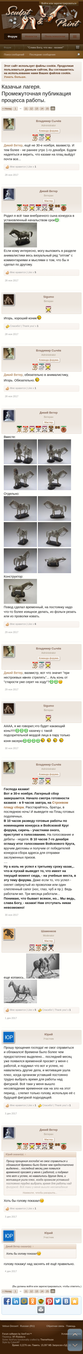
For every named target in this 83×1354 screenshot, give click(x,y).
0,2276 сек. (25, 1345)
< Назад (7, 108)
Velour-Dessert (10, 1326)
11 (26, 108)
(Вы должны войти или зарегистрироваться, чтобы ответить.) (46, 1286)
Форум (12, 36)
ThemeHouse (47, 1339)
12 (31, 108)
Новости (31, 36)
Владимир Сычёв (48, 121)
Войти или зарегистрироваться (58, 3)
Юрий (48, 1034)
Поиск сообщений (14, 54)
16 (52, 108)
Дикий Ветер (13, 145)
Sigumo (48, 296)
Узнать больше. (15, 77)
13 (36, 108)
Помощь (71, 1326)
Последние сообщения (42, 54)
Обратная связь (55, 1326)
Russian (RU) (27, 1326)
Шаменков (48, 931)
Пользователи (55, 36)
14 (42, 108)
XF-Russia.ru (18, 1337)
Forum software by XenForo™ (17, 1334)
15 (47, 108)
